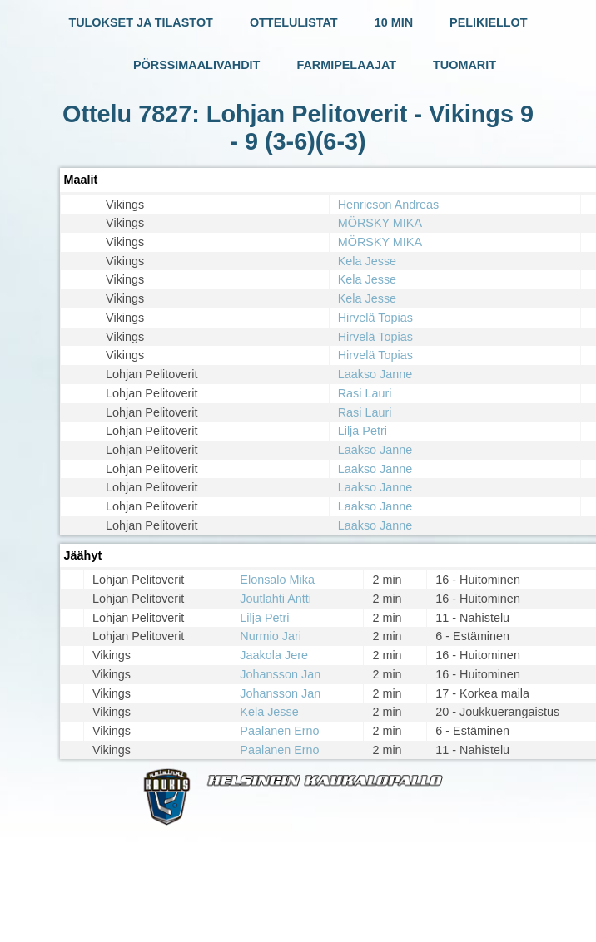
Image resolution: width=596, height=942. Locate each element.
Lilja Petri (362, 430)
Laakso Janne (375, 374)
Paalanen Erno (279, 730)
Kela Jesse (367, 261)
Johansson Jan (280, 674)
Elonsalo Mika (277, 579)
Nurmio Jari (270, 636)
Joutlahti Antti (275, 598)
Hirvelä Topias (375, 317)
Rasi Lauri (365, 393)
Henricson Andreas (389, 204)
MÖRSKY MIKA (380, 222)
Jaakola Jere (274, 655)
